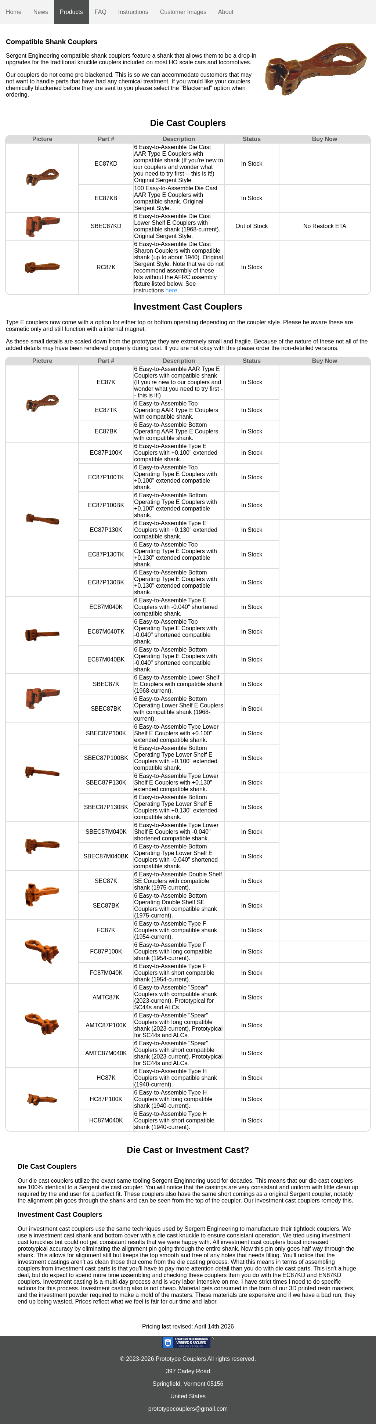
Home (14, 12)
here (171, 290)
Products (71, 12)
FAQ (100, 12)
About (226, 12)
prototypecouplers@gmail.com (188, 1409)
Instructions (133, 12)
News (40, 12)
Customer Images (183, 12)
